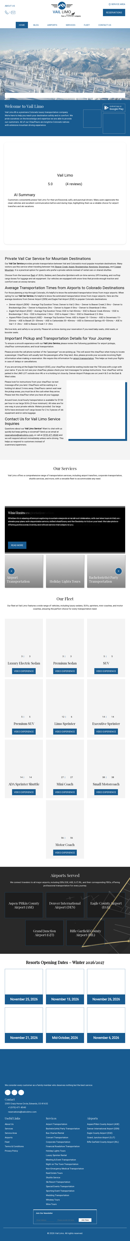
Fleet (7, 1142)
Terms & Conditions (14, 1146)
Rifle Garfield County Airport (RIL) (85, 933)
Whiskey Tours (53, 1199)
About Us (10, 6)
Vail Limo (59, 1233)
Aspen (72, 266)
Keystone (93, 266)
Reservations (114, 12)
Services (9, 1128)
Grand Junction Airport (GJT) (44, 933)
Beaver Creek (61, 266)
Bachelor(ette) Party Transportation (63, 1128)
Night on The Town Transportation (62, 1164)
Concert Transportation (57, 1137)
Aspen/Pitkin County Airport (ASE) (23, 905)
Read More (17, 545)
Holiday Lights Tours (56, 1151)
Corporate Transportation (58, 1142)
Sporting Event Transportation (60, 1191)
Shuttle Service (53, 1177)
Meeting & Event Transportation (61, 1159)
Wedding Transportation (57, 1195)
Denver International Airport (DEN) (65, 905)
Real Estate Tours (54, 1173)
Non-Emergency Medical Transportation (65, 1168)
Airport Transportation (56, 1124)
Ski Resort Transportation (58, 1182)
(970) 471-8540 (50, 435)
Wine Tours (51, 1204)
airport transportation (83, 358)
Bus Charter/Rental (55, 1133)
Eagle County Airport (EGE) (106, 905)
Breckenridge (81, 266)
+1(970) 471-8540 (15, 1107)
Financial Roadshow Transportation (63, 1146)
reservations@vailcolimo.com (19, 435)
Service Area (118, 4)
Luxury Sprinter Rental (56, 1155)
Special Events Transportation (60, 1186)
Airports (9, 1137)
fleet (33, 275)
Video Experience (24, 671)
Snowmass (104, 266)
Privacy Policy (11, 1151)
